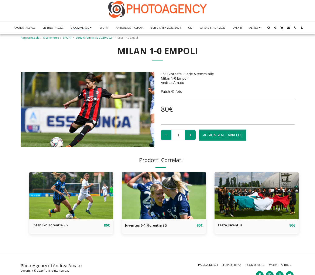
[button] (267, 27)
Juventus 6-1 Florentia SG (147, 225)
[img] (71, 195)
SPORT (67, 37)
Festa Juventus (231, 225)
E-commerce (51, 37)
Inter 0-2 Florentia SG (50, 225)
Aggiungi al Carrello (222, 135)
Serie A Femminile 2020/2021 (95, 37)
